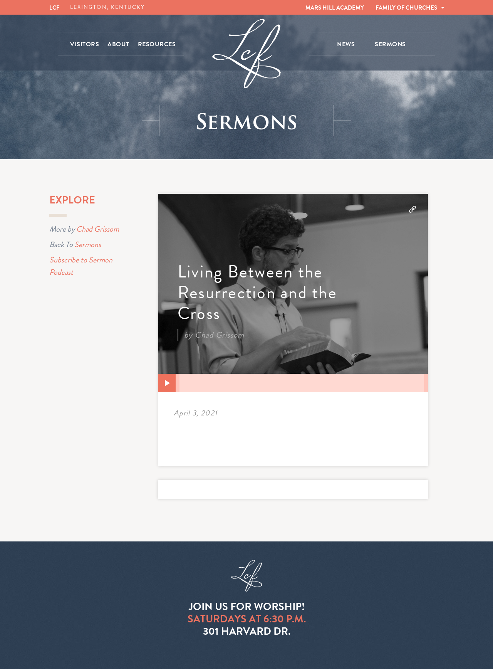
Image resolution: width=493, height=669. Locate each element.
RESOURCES (157, 44)
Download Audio (412, 209)
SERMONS (390, 44)
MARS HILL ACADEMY (334, 7)
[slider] (301, 383)
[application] (293, 383)
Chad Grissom (97, 229)
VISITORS (84, 44)
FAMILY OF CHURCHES (406, 7)
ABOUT (118, 44)
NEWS (346, 44)
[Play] (167, 383)
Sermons (87, 244)
